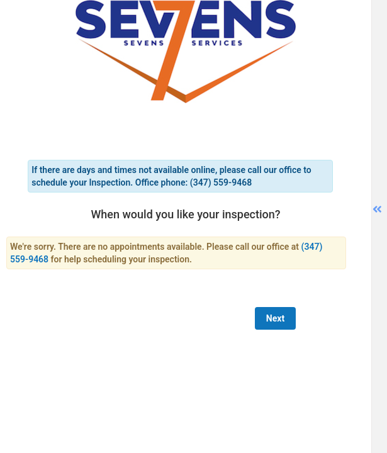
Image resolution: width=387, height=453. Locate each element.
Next (275, 318)
